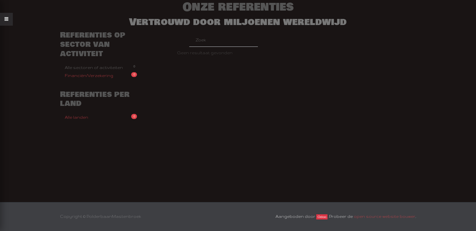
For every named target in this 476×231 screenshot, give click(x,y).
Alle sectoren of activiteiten (101, 67)
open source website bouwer (384, 216)
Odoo (322, 216)
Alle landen (101, 116)
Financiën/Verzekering (101, 75)
